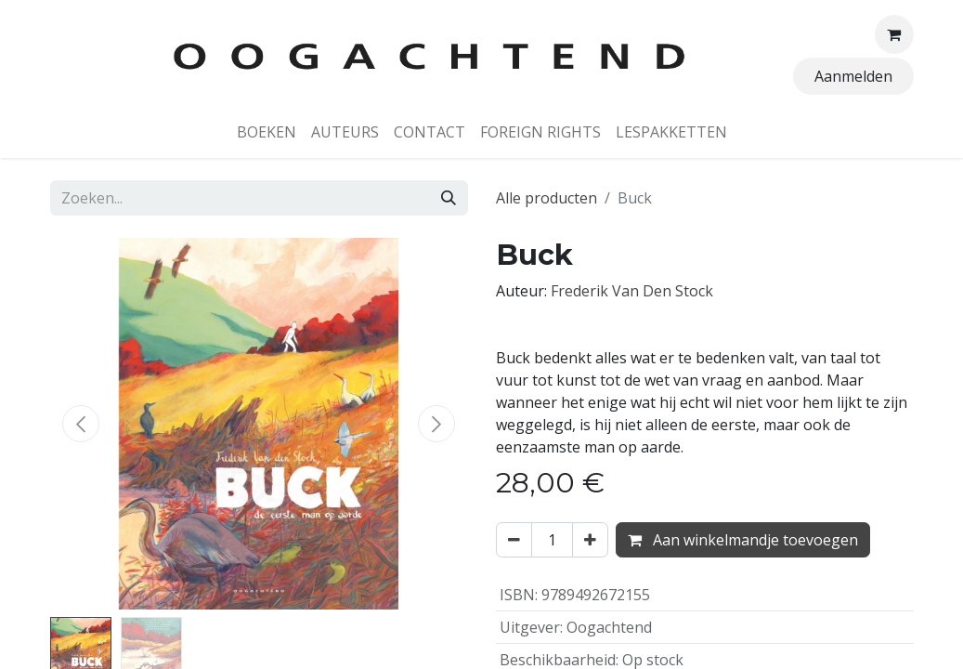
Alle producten (546, 198)
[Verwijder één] (514, 540)
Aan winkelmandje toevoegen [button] (743, 540)
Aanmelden (853, 76)
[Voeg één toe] (590, 540)
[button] (81, 423)
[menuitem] (266, 132)
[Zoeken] (448, 198)
